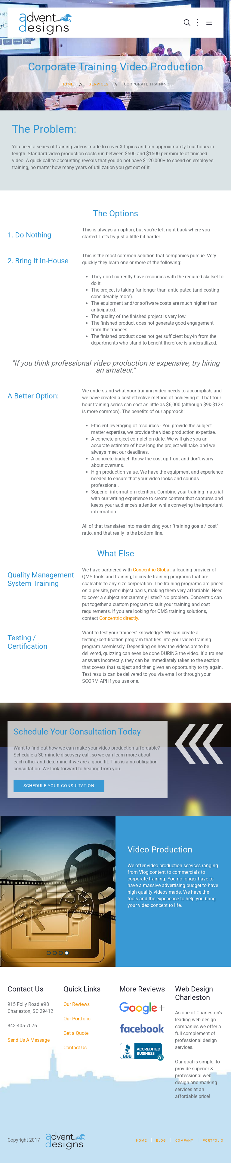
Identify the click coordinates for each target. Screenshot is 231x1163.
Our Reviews (76, 1004)
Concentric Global (152, 570)
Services (99, 84)
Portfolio (213, 1141)
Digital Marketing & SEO (50, 953)
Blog (161, 1141)
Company (184, 1141)
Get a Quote (75, 1033)
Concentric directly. (119, 618)
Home (67, 84)
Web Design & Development (56, 953)
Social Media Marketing (62, 953)
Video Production (68, 953)
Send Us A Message (29, 1040)
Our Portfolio (77, 1019)
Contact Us (75, 1047)
